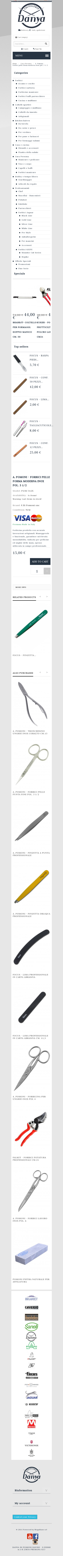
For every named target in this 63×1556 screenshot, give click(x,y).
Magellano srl (41, 1529)
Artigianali (23, 116)
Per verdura (24, 132)
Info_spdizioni (38, 30)
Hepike (25, 257)
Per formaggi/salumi (29, 140)
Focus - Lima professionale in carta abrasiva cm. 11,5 (30, 1036)
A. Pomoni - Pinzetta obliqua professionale (31, 914)
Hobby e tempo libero (26, 176)
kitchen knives (22, 120)
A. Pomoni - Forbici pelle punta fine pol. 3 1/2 (29, 793)
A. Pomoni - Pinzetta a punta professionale (31, 854)
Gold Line (26, 220)
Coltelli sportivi (23, 105)
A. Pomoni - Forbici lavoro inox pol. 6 (30, 1219)
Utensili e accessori (28, 148)
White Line (27, 228)
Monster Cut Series (31, 252)
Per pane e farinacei (28, 136)
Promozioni (24, 264)
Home (15, 64)
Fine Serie (23, 268)
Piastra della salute (28, 152)
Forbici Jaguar (25, 212)
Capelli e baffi (25, 168)
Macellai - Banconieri (29, 195)
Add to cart (40, 561)
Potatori (22, 200)
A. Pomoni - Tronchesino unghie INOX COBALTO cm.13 (30, 732)
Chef (20, 191)
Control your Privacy (25, 1517)
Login (25, 49)
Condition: (19, 509)
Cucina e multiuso (27, 100)
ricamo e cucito (26, 83)
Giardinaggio (25, 179)
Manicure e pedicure (29, 159)
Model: (17, 490)
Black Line (27, 215)
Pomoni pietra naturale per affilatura (31, 1280)
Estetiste (22, 204)
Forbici (19, 80)
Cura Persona (26, 64)
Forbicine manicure (28, 92)
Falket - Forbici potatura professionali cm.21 (29, 1158)
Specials (19, 273)
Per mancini (28, 241)
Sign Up (38, 49)
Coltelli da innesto (27, 112)
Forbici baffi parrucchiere (31, 96)
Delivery (25, 30)
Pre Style (26, 232)
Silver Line (27, 224)
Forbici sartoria (26, 88)
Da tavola (23, 123)
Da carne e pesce (27, 128)
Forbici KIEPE (25, 249)
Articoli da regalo (27, 184)
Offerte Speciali (23, 261)
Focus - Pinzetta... (24, 655)
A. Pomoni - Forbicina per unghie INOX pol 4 (29, 1097)
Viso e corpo (24, 164)
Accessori (27, 245)
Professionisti (22, 188)
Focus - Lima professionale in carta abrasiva (30, 975)
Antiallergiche (29, 237)
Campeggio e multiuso (29, 108)
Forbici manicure (27, 172)
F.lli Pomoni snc (30, 505)
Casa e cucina (22, 145)
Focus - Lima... (39, 399)
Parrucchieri (24, 208)
